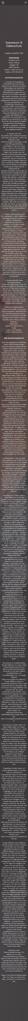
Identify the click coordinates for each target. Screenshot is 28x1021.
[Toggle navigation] (26, 2)
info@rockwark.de (16, 69)
